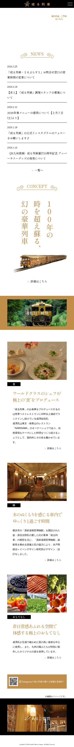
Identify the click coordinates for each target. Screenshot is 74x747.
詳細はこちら (39, 281)
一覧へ (39, 170)
